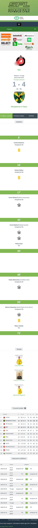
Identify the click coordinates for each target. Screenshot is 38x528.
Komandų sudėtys (19, 116)
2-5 (26, 474)
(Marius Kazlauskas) (23, 197)
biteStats (31, 116)
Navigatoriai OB (19, 468)
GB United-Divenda (8, 446)
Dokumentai (34, 520)
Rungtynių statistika (6, 116)
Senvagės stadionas (18, 79)
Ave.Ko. (6, 443)
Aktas (5, 437)
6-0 (26, 489)
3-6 (26, 512)
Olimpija (6, 450)
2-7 (26, 484)
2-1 (26, 498)
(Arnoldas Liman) (24, 280)
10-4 (27, 468)
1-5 (26, 503)
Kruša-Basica (7, 453)
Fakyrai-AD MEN (8, 433)
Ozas (5, 430)
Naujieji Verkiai (7, 440)
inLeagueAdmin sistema (6, 526)
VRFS (23, 520)
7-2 (26, 479)
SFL (28, 520)
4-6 (26, 493)
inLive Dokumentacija (14, 520)
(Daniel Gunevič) (23, 225)
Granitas (6, 417)
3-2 (26, 507)
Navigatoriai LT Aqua (19, 107)
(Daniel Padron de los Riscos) (25, 307)
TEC (19, 70)
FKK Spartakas (7, 423)
